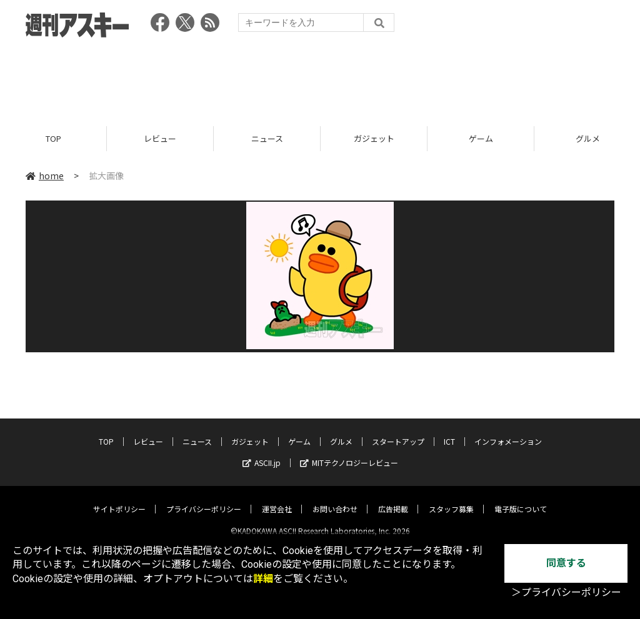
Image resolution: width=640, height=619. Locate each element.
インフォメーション (508, 431)
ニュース (267, 139)
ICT (449, 431)
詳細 (263, 579)
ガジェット (374, 139)
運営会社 (277, 498)
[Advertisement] (320, 78)
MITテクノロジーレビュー (349, 452)
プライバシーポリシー (203, 498)
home (45, 176)
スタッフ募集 (451, 498)
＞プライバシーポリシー (566, 592)
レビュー (160, 139)
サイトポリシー (119, 498)
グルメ (341, 431)
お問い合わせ (335, 498)
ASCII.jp (261, 452)
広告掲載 (393, 498)
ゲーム (481, 139)
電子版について (520, 498)
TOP (53, 139)
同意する (566, 563)
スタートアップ (398, 431)
